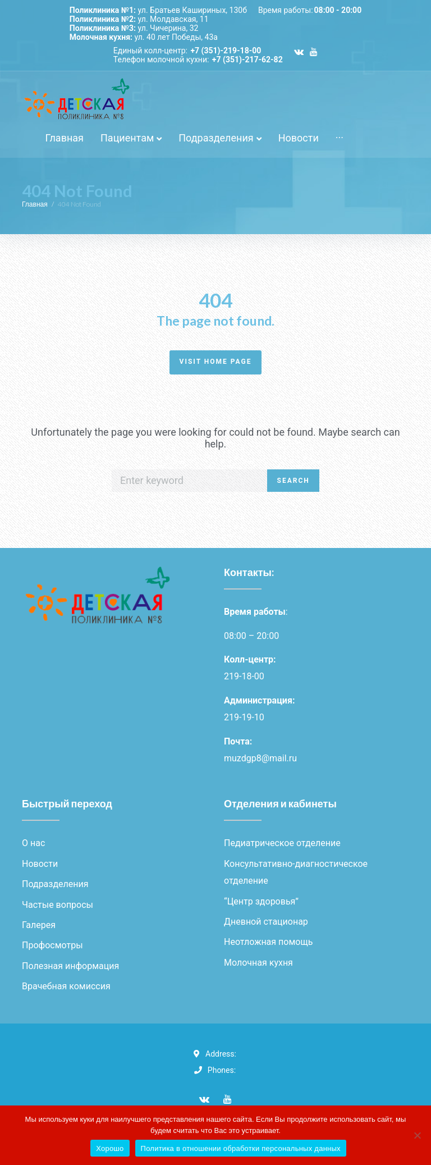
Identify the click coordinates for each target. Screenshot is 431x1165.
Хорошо (109, 1148)
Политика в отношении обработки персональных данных (241, 1148)
